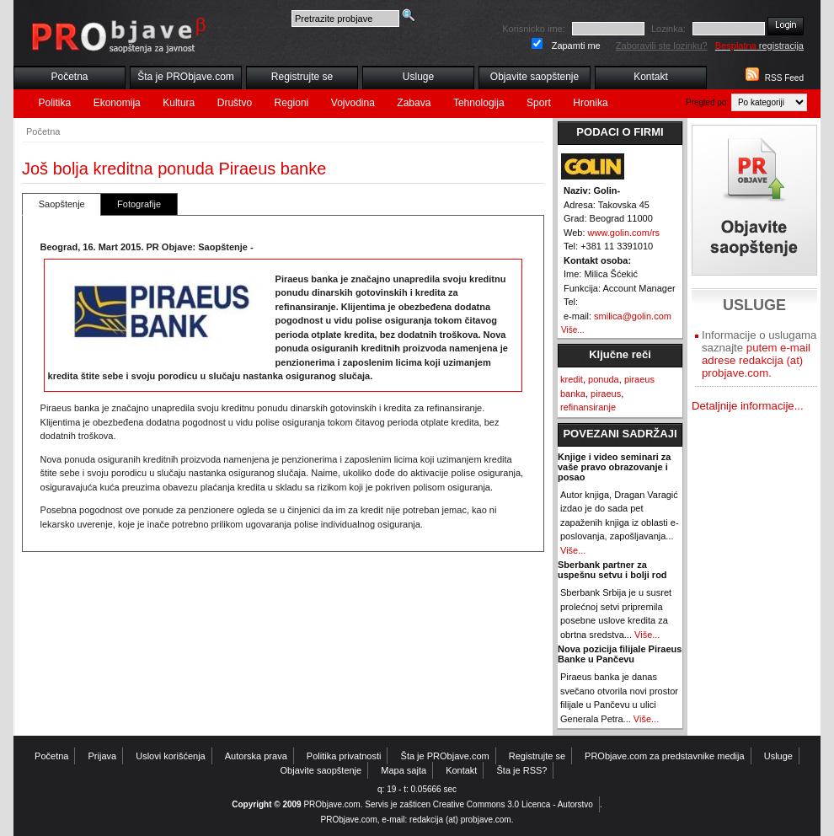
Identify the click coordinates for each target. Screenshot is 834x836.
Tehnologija (479, 103)
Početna (69, 77)
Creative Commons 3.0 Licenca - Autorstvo (513, 804)
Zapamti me (576, 45)
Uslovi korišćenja (171, 756)
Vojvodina (353, 103)
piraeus (606, 394)
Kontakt (651, 77)
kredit (571, 379)
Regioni (292, 103)
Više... (573, 330)
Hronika (590, 103)
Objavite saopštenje (534, 77)
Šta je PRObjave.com (185, 77)
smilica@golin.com (632, 316)
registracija (759, 45)
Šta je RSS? (522, 770)
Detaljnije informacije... (748, 405)
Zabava (413, 103)
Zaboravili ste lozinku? (662, 45)
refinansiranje (588, 407)
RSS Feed (784, 78)
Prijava (102, 756)
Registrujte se (302, 77)
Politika (55, 103)
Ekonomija (117, 103)
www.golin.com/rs (624, 233)
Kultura (179, 103)
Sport (539, 103)
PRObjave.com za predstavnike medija (665, 756)
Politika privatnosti (344, 756)
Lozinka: (668, 29)
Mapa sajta (403, 770)
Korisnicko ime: (533, 29)
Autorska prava (256, 756)
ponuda (603, 379)
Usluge (418, 77)
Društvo (234, 103)
